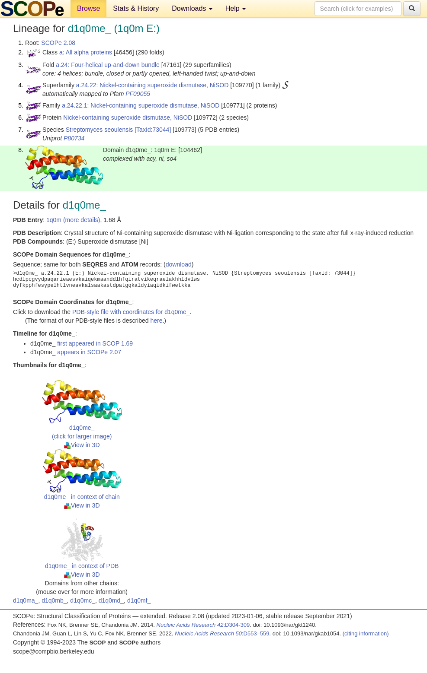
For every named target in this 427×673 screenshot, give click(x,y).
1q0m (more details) (73, 219)
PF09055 (137, 93)
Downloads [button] (192, 8)
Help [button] (235, 8)
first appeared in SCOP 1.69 (95, 343)
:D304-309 (203, 625)
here (156, 320)
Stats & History (136, 8)
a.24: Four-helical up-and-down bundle (108, 64)
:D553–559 (222, 633)
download (179, 264)
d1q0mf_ (139, 600)
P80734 (74, 138)
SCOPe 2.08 (58, 42)
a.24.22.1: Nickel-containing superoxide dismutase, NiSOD (140, 105)
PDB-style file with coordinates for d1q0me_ (131, 311)
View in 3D (82, 444)
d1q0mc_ (82, 600)
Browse (88, 8)
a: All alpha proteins (85, 52)
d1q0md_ (111, 600)
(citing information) (366, 633)
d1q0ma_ (25, 600)
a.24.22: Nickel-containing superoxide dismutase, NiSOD (152, 85)
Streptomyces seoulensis (99, 129)
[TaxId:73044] (153, 129)
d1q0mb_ (54, 600)
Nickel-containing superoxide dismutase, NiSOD (127, 117)
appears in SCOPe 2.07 (89, 352)
